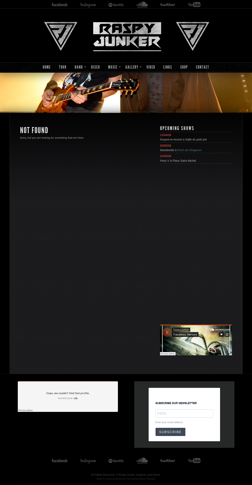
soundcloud (142, 4)
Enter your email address (169, 422)
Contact (202, 67)
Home (47, 67)
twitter (168, 4)
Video (151, 67)
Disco (95, 67)
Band (79, 67)
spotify (116, 4)
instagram (88, 4)
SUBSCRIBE (170, 432)
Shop (184, 67)
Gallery (131, 67)
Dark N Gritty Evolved (109, 478)
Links (167, 67)
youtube (194, 4)
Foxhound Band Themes (140, 478)
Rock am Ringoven (189, 150)
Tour (63, 67)
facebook (60, 4)
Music (113, 67)
